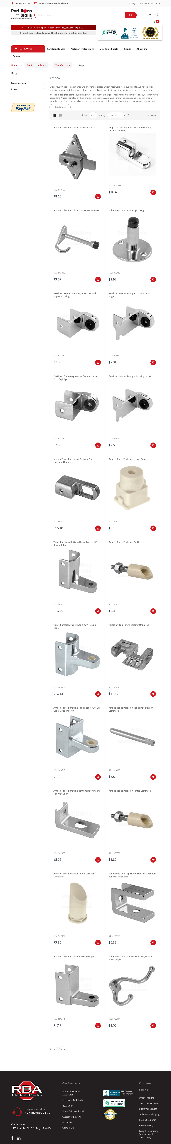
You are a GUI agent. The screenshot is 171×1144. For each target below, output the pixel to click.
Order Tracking (146, 1097)
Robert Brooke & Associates (71, 1093)
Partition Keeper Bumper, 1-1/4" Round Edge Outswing (74, 295)
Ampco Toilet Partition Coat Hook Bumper (76, 210)
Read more (60, 107)
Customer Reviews (71, 1116)
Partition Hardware (36, 65)
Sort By (102, 115)
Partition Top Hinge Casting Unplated (129, 624)
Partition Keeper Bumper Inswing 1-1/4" (130, 376)
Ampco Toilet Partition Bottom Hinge (73, 956)
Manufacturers (62, 65)
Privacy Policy (146, 1125)
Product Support (147, 1119)
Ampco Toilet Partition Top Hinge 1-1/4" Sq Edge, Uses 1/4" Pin (76, 709)
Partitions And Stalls (72, 1100)
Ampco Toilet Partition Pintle (124, 542)
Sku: (55, 190)
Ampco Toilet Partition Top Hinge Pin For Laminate (131, 709)
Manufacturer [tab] (18, 83)
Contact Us (68, 1127)
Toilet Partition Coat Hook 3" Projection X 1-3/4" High (131, 958)
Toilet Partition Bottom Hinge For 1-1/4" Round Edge (75, 544)
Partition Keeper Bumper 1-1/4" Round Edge (129, 295)
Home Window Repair (73, 1111)
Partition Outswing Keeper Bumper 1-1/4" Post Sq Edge (75, 378)
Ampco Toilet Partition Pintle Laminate (130, 790)
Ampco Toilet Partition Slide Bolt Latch (74, 127)
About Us (67, 1122)
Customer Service (148, 1108)
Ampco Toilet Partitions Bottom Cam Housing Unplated (73, 461)
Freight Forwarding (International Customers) (148, 1134)
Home (14, 65)
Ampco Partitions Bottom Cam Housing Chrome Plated (130, 129)
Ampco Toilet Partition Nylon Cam (127, 459)
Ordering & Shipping (149, 1114)
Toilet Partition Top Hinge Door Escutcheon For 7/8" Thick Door (132, 875)
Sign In (135, 3)
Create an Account (151, 3)
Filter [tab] (15, 73)
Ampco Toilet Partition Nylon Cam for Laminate (73, 875)
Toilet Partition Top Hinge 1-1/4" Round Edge (74, 626)
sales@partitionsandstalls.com (53, 3)
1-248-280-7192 (23, 3)
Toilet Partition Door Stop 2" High (127, 210)
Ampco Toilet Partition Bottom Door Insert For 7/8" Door (76, 792)
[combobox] (79, 15)
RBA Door (67, 1105)
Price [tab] (14, 89)
